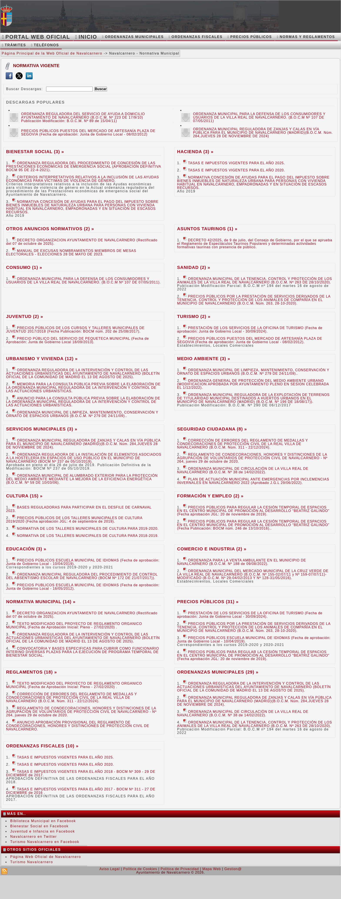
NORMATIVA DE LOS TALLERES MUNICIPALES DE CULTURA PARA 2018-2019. (85, 536)
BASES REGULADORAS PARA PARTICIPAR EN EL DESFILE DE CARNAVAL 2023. (79, 509)
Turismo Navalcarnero (31, 862)
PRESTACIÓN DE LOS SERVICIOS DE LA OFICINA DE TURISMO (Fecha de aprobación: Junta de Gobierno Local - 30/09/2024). (249, 329)
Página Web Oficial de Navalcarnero (45, 857)
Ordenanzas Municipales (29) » (217, 672)
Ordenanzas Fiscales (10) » (42, 745)
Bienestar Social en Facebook (39, 826)
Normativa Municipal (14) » (41, 601)
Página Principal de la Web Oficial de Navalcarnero (52, 53)
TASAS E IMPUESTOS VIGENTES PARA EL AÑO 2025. (234, 163)
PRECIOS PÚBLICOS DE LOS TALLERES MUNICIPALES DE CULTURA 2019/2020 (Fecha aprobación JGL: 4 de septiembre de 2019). (74, 519)
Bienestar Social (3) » (35, 151)
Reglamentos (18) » (31, 672)
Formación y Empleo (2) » (210, 495)
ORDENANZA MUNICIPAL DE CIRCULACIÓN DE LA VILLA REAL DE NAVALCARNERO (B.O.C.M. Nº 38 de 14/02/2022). (242, 470)
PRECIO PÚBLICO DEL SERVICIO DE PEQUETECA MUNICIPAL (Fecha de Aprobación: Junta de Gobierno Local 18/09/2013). (77, 340)
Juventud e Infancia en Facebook (42, 831)
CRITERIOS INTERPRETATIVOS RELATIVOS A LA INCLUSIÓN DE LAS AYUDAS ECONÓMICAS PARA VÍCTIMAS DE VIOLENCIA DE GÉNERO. (82, 178)
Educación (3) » (26, 548)
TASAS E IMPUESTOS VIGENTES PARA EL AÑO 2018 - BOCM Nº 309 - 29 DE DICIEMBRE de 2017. (80, 773)
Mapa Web (211, 869)
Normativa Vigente (36, 65)
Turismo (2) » (194, 316)
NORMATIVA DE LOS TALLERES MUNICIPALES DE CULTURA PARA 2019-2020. (85, 528)
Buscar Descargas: (24, 89)
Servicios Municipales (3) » (41, 429)
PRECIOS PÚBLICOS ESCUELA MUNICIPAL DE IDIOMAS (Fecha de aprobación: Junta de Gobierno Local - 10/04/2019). (82, 562)
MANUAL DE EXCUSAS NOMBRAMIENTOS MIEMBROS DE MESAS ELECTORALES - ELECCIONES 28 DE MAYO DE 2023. (71, 252)
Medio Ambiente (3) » (203, 358)
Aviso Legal (109, 869)
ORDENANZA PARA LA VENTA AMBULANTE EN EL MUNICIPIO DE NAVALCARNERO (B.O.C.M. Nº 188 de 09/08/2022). (241, 562)
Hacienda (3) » (195, 151)
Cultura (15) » (24, 495)
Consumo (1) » (24, 267)
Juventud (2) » (24, 316)
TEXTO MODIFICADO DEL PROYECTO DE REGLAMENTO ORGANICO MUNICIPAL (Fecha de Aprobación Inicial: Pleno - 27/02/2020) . (74, 625)
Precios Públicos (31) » (208, 601)
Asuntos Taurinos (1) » (207, 228)
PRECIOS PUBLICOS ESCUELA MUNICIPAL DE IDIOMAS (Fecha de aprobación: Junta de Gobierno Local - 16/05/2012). (82, 586)
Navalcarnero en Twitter (33, 836)
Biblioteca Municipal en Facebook (43, 821)
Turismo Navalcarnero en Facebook (44, 842)
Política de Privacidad (180, 869)
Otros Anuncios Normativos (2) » (50, 228)
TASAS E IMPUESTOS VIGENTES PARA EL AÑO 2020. (234, 170)
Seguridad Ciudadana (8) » (212, 429)
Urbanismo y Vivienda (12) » (42, 358)
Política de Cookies (140, 869)
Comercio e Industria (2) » (211, 548)
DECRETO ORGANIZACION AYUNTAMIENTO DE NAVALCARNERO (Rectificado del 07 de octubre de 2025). (81, 241)
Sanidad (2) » (193, 267)
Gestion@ (233, 869)
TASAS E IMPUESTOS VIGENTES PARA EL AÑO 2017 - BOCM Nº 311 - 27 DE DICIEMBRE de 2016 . (80, 791)
